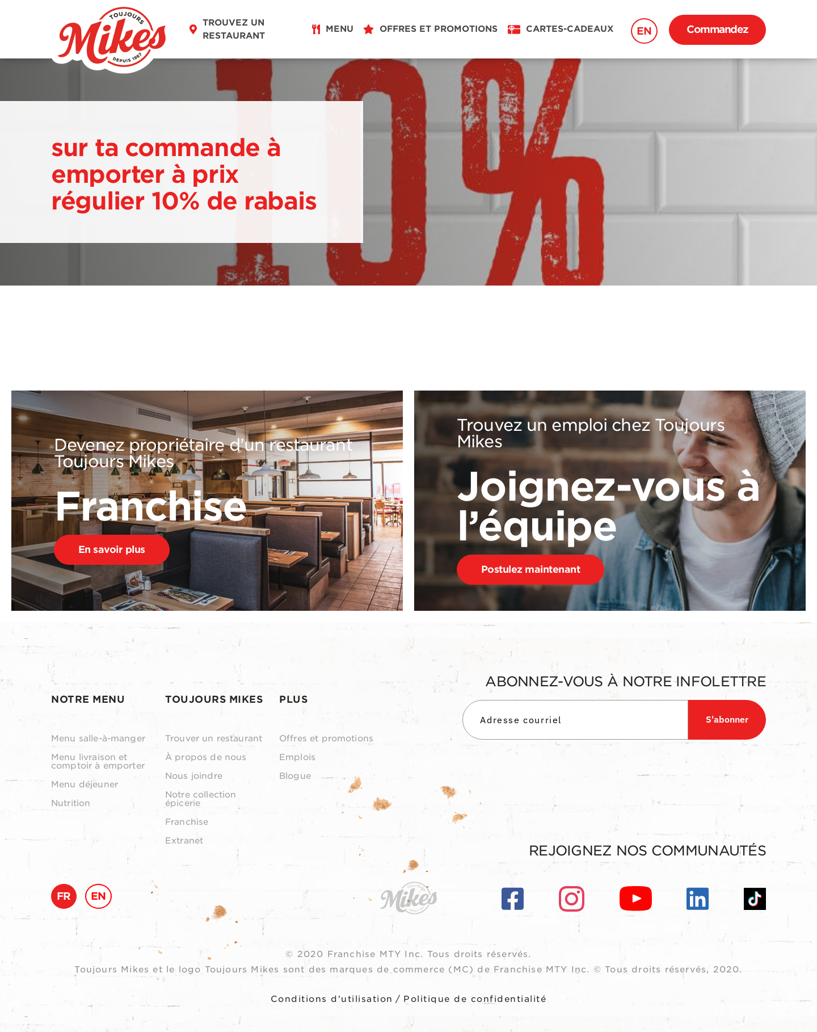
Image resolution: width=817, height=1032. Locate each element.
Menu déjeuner (84, 785)
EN (644, 31)
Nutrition (70, 803)
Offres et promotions (326, 739)
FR (64, 896)
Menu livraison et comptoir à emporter (98, 761)
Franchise (186, 822)
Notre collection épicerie (200, 799)
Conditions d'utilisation (332, 999)
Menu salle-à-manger (98, 739)
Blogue (295, 776)
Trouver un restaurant (213, 739)
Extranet (184, 841)
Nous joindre (193, 776)
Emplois (297, 757)
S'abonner (727, 719)
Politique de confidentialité (474, 999)
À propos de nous (205, 757)
